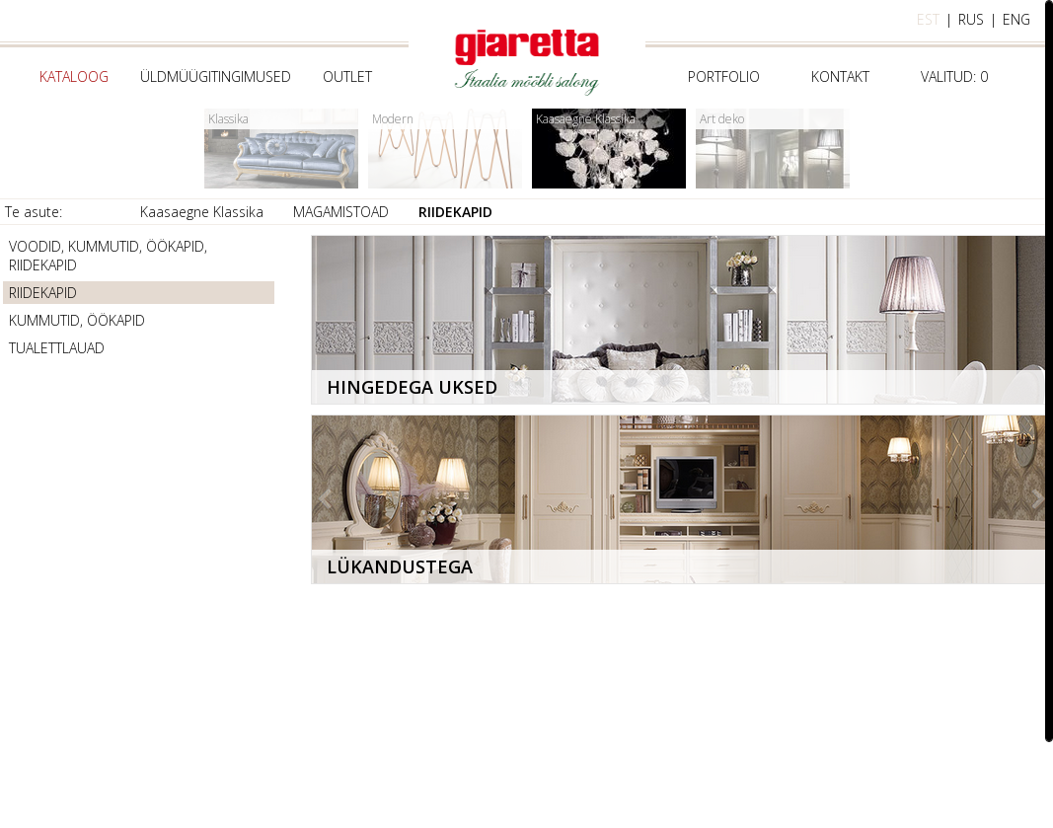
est (928, 19)
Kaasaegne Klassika (201, 211)
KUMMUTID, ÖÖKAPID (77, 320)
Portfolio (724, 76)
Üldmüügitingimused (215, 76)
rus (971, 19)
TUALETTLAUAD (57, 348)
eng (1016, 19)
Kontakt (840, 76)
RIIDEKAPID (455, 211)
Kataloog (74, 76)
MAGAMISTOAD (341, 211)
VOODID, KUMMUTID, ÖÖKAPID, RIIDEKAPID (108, 255)
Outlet (347, 76)
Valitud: (954, 76)
